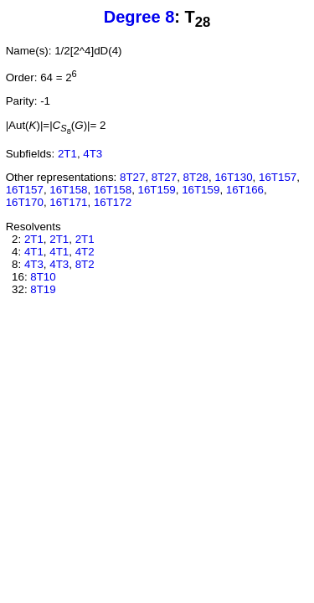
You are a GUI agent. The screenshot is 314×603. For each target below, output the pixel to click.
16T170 (25, 202)
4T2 (85, 251)
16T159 (157, 189)
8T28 (195, 177)
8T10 (42, 277)
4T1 (34, 251)
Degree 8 (139, 17)
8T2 (85, 264)
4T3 (92, 153)
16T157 (277, 177)
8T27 (132, 177)
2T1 (67, 153)
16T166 (245, 189)
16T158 (68, 189)
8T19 (42, 289)
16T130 (233, 177)
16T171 (68, 202)
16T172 (112, 202)
